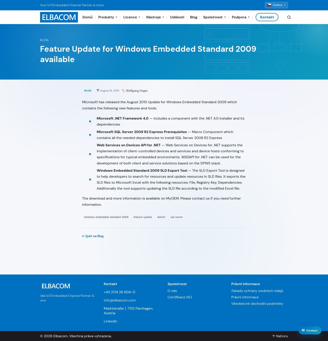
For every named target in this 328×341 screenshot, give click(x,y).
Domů (87, 17)
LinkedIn (110, 321)
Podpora (241, 17)
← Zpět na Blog (93, 236)
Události (177, 17)
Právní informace (245, 297)
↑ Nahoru (280, 336)
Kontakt (267, 17)
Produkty (108, 17)
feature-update (143, 217)
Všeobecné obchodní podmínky (257, 303)
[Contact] (310, 334)
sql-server (177, 217)
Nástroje (155, 17)
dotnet (161, 217)
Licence (132, 17)
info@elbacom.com (120, 300)
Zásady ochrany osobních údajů (257, 290)
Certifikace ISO (180, 297)
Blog (193, 17)
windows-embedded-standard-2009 (106, 217)
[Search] (289, 17)
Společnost (214, 17)
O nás (172, 290)
